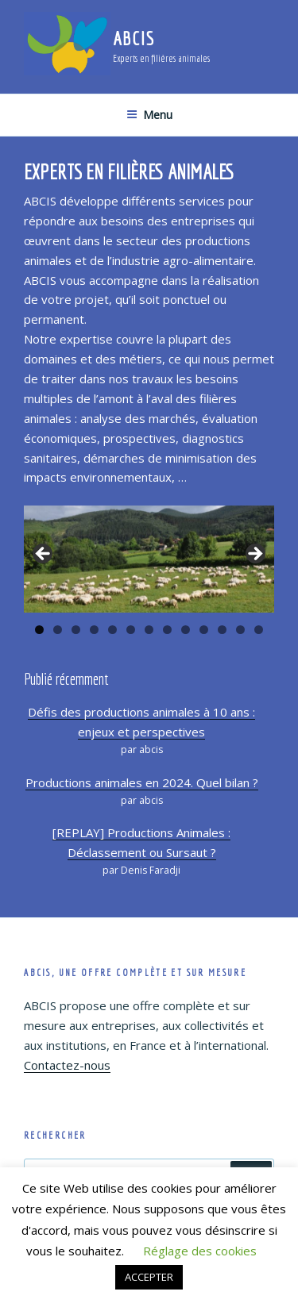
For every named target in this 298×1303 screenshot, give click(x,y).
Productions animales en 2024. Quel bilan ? (141, 782)
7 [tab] (149, 629)
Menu (149, 114)
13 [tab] (259, 629)
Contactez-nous (67, 1065)
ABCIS (134, 38)
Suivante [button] (254, 555)
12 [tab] (241, 629)
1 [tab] (39, 629)
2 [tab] (57, 629)
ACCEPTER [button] (149, 1277)
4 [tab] (94, 629)
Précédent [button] (44, 555)
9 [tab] (185, 629)
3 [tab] (76, 629)
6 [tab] (130, 629)
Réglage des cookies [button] (200, 1251)
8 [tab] (167, 629)
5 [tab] (112, 629)
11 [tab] (222, 629)
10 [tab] (204, 629)
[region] (149, 559)
